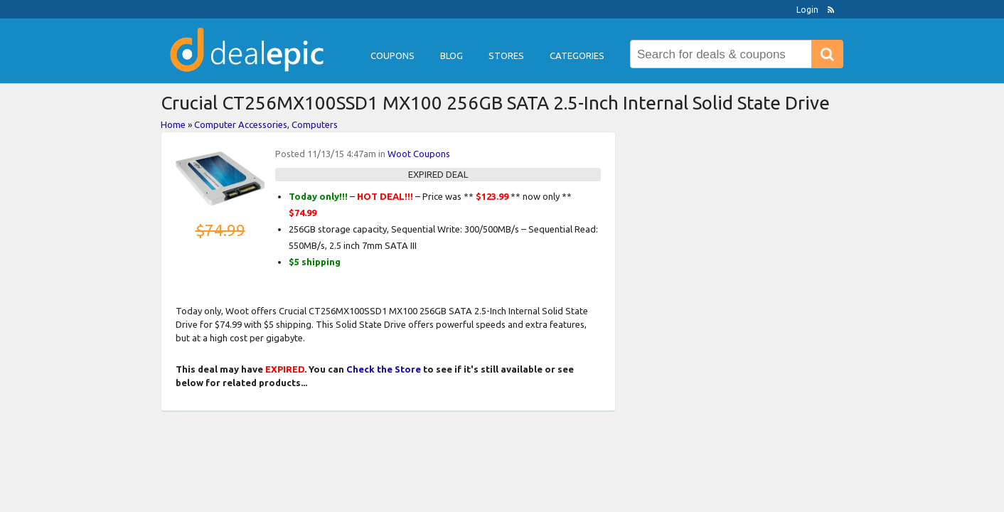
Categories (577, 55)
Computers (315, 124)
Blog (451, 55)
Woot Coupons (419, 154)
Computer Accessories (240, 124)
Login (807, 9)
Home (173, 124)
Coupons (392, 55)
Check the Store (383, 369)
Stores (506, 55)
